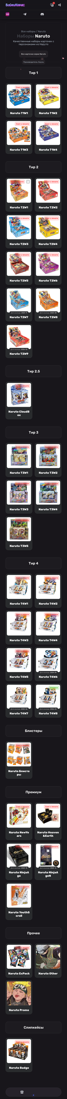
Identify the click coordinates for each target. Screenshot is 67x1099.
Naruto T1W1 (19, 113)
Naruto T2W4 (48, 244)
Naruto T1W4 (48, 149)
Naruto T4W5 (19, 677)
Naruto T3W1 (19, 472)
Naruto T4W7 (19, 713)
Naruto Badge (19, 1068)
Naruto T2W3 (19, 244)
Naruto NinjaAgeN (48, 874)
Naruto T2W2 (48, 207)
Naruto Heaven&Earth (48, 834)
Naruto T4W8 (48, 713)
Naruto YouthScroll (19, 914)
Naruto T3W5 (19, 546)
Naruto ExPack (19, 973)
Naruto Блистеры (19, 772)
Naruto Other (48, 973)
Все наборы (28, 31)
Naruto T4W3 (19, 640)
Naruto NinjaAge (19, 874)
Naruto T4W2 (48, 603)
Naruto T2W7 (19, 317)
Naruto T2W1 (19, 207)
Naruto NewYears (19, 834)
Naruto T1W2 (48, 113)
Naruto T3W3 (19, 509)
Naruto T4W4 (48, 640)
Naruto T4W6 (48, 677)
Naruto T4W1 (19, 603)
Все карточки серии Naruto (33, 54)
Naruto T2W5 (19, 280)
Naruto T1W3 (19, 149)
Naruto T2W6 (48, 280)
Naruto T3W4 (48, 509)
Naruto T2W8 (48, 317)
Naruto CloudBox (18, 413)
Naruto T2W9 (19, 353)
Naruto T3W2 (48, 472)
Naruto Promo (19, 1010)
